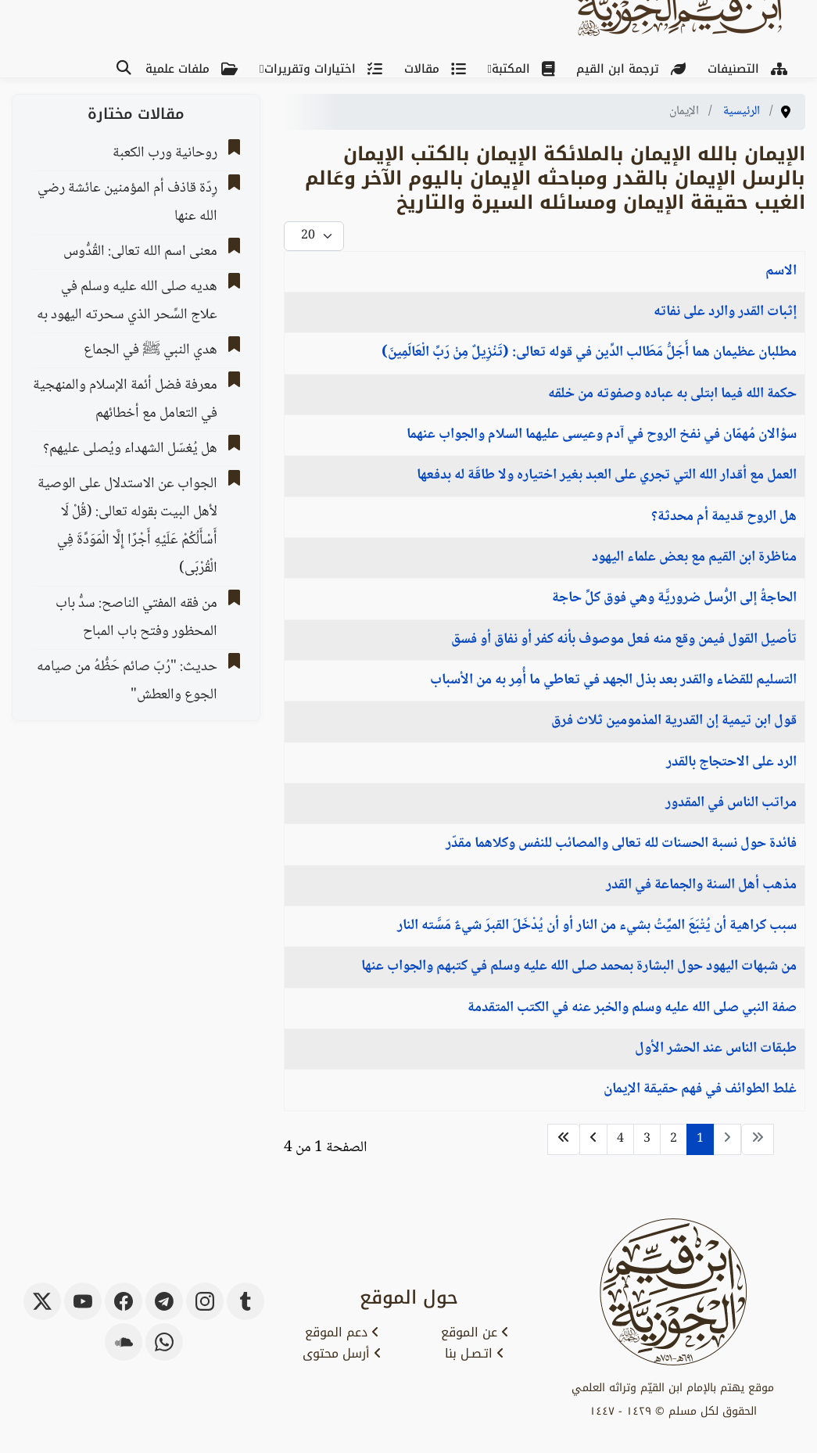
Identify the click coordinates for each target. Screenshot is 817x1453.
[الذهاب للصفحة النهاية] (563, 1139)
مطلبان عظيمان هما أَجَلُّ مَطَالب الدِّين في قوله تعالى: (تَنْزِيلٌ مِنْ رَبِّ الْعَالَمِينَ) (589, 352)
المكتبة (526, 69)
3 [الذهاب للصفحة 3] (646, 1139)
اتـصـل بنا (474, 1354)
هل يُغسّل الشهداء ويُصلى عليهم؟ (130, 448)
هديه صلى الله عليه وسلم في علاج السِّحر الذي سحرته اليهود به (127, 301)
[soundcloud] (123, 1342)
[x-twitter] (42, 1301)
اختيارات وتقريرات (326, 69)
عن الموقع (475, 1332)
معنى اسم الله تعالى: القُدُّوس (140, 251)
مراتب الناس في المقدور (731, 803)
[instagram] (205, 1301)
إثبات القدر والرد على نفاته (725, 312)
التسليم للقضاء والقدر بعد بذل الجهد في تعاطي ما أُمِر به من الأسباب (613, 680)
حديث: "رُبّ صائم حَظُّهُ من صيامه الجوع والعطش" (127, 681)
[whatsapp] (164, 1342)
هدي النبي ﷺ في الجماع (150, 350)
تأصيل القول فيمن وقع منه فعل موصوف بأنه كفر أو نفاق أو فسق (624, 639)
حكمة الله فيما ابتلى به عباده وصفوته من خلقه (672, 394)
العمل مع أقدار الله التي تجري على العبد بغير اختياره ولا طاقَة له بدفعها (607, 475)
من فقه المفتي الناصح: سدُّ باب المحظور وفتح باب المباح (136, 617)
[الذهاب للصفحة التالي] (593, 1139)
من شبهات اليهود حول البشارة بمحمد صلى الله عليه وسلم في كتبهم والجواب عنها (579, 966)
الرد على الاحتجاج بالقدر (731, 762)
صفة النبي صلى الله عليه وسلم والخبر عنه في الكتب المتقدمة (632, 1008)
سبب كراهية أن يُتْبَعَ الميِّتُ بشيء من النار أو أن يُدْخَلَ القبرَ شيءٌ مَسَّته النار (597, 925)
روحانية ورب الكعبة (165, 153)
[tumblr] (245, 1301)
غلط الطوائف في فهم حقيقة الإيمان (700, 1089)
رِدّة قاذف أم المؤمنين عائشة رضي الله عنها (127, 202)
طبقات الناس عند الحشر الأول (716, 1048)
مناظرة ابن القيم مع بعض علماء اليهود (694, 557)
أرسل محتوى (342, 1354)
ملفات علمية (194, 69)
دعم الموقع (342, 1332)
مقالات (438, 69)
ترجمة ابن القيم (634, 69)
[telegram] (164, 1301)
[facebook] (123, 1301)
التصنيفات (751, 69)
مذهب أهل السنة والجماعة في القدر (701, 885)
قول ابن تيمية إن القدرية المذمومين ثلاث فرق (674, 721)
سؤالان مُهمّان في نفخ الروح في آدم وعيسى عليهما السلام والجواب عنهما (602, 434)
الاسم (781, 271)
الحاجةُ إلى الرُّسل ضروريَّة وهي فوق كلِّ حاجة (674, 598)
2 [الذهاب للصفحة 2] (673, 1139)
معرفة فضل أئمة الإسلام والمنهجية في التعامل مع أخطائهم (125, 399)
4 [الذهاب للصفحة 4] (620, 1139)
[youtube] (83, 1301)
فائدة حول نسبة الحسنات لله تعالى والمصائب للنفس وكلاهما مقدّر (621, 843)
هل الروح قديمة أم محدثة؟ (724, 516)
